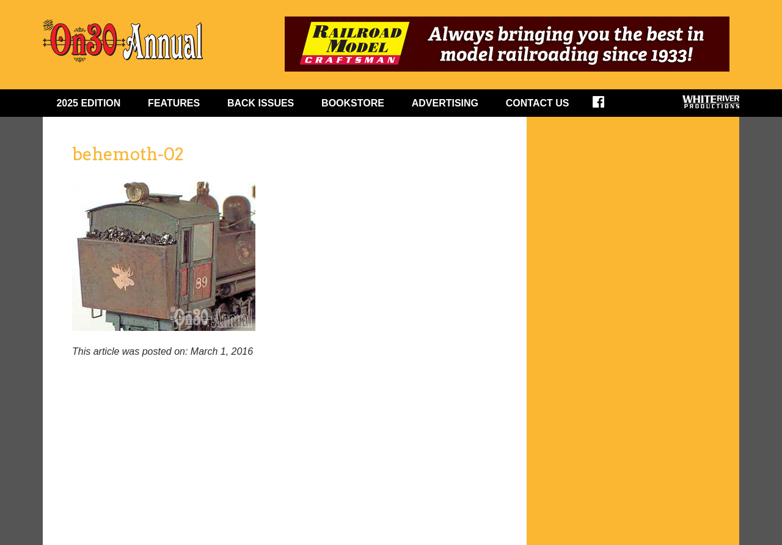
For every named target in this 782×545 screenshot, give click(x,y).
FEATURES (174, 103)
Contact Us (537, 103)
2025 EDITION (88, 103)
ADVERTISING (445, 103)
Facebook (606, 106)
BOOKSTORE (352, 103)
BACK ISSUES (260, 103)
